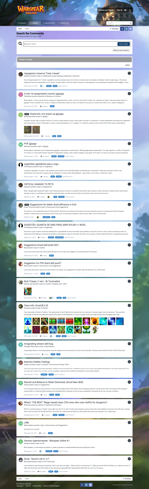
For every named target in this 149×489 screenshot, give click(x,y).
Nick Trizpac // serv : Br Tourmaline (42, 281)
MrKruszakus (28, 425)
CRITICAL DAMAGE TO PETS (38, 184)
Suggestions (47, 187)
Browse (23, 23)
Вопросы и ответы (54, 96)
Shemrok (27, 405)
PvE (43, 443)
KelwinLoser (28, 284)
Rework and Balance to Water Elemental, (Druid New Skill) (53, 382)
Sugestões (48, 167)
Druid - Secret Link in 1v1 (36, 459)
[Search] (111, 23)
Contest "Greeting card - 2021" (56, 284)
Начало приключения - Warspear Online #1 (47, 440)
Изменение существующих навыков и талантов (61, 76)
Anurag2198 (28, 346)
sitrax (26, 385)
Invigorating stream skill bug (38, 343)
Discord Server (49, 23)
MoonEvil (27, 146)
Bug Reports (50, 346)
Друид (45, 116)
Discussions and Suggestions (57, 207)
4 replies (43, 298)
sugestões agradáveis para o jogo (41, 164)
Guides (42, 248)
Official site (64, 23)
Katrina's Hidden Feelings (37, 362)
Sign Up (119, 10)
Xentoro (27, 365)
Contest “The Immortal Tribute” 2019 (55, 365)
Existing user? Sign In (107, 10)
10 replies (45, 156)
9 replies (44, 106)
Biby (25, 248)
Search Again (123, 44)
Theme (28, 486)
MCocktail (27, 462)
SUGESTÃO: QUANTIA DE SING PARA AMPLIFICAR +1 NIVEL (55, 225)
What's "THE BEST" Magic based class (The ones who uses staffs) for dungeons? (65, 402)
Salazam (27, 76)
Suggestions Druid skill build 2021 (41, 245)
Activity (35, 23)
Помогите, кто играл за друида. (47, 114)
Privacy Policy (37, 486)
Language (20, 486)
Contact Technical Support (51, 486)
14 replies (46, 415)
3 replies (44, 177)
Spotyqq (27, 116)
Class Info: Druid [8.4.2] (36, 305)
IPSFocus (28, 484)
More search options (121, 50)
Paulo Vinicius (29, 207)
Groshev (27, 308)
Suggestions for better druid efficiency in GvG (53, 204)
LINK (26, 422)
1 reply (43, 255)
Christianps (28, 167)
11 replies (45, 136)
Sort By (127, 65)
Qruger (26, 443)
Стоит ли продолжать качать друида (44, 93)
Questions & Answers (53, 405)
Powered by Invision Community (123, 485)
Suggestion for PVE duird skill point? (42, 263)
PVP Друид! (30, 143)
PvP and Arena (49, 462)
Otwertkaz (27, 96)
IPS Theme (19, 484)
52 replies (42, 471)
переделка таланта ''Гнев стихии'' (42, 73)
